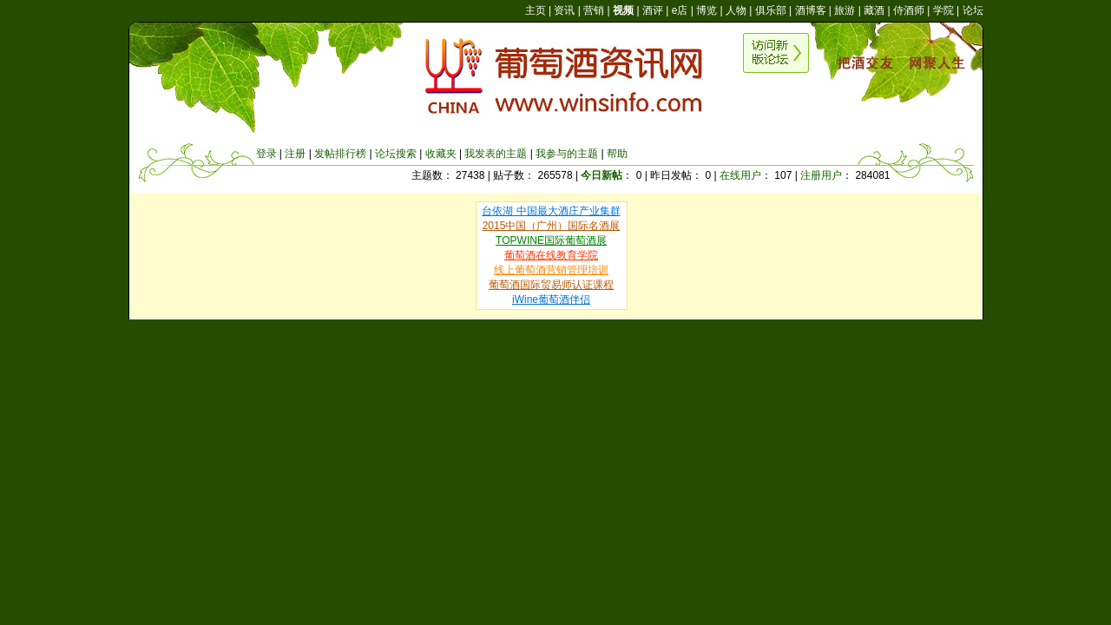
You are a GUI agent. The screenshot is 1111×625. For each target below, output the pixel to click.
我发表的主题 (495, 154)
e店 (680, 10)
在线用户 (740, 175)
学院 (943, 10)
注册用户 (821, 175)
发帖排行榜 (340, 154)
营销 (593, 10)
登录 (266, 154)
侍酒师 (908, 10)
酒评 (652, 10)
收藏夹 (441, 154)
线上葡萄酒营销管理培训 (551, 270)
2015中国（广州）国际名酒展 (552, 226)
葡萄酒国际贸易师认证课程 (551, 285)
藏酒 (874, 10)
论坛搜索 (396, 154)
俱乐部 (770, 10)
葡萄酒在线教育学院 (551, 255)
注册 (295, 154)
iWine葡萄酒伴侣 (551, 299)
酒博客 (810, 10)
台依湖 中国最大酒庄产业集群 (551, 211)
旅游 (844, 10)
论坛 (973, 10)
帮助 (617, 154)
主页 (535, 10)
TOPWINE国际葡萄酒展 (551, 240)
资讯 (564, 10)
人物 (736, 10)
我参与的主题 (567, 154)
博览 (706, 10)
